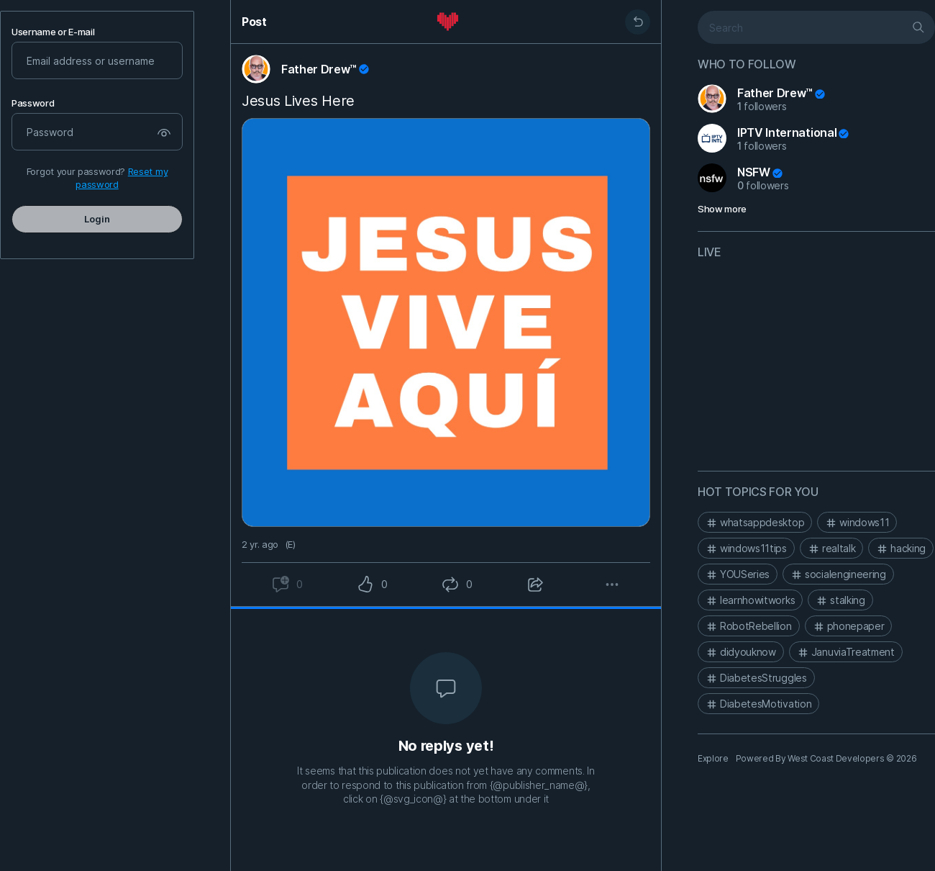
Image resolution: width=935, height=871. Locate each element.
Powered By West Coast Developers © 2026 (826, 758)
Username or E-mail (53, 32)
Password (33, 103)
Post (254, 21)
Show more (722, 209)
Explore (713, 758)
